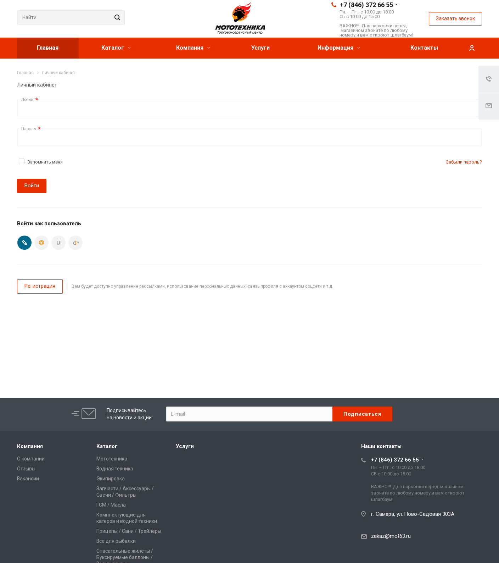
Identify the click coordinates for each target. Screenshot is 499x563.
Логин (29, 100)
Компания (193, 47)
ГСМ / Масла (111, 505)
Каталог (116, 47)
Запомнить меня (45, 162)
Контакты (424, 47)
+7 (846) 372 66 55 (366, 5)
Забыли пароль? (464, 162)
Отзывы (26, 468)
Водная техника (114, 468)
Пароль (31, 129)
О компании (31, 459)
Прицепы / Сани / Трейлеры (128, 531)
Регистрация (39, 286)
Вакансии (28, 478)
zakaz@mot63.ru (391, 536)
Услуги (260, 47)
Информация (339, 47)
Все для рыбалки (116, 541)
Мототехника (111, 459)
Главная (47, 47)
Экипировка (110, 478)
